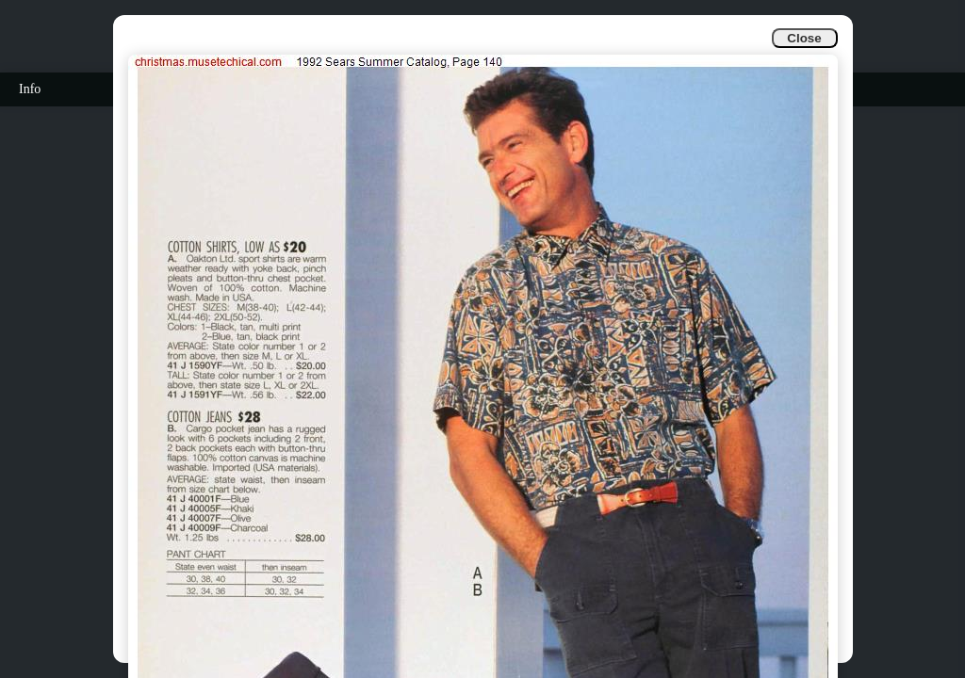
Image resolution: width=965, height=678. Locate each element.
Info (30, 89)
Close (804, 38)
